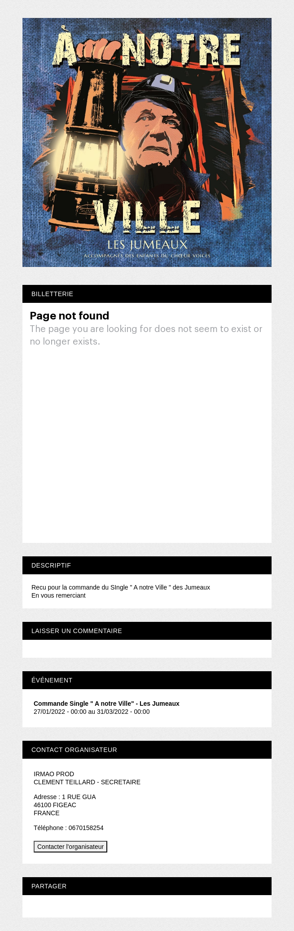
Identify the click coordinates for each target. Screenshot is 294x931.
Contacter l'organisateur (70, 846)
